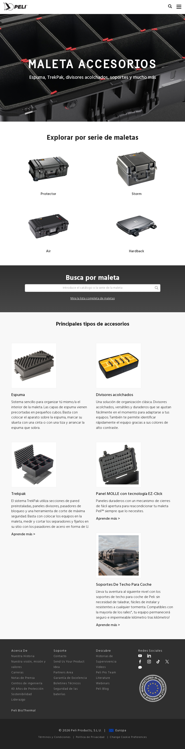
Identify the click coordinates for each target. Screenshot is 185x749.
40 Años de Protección (27, 689)
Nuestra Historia (23, 656)
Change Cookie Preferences (128, 737)
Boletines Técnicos (67, 683)
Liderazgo (18, 699)
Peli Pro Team (106, 672)
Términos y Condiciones (54, 737)
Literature (103, 678)
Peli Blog (102, 689)
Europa (117, 730)
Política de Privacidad (90, 737)
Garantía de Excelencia (70, 678)
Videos (101, 667)
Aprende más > (23, 534)
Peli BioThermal (23, 710)
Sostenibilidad (21, 694)
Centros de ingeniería (26, 683)
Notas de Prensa (23, 678)
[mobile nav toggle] (179, 5)
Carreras (17, 672)
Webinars (103, 683)
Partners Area (63, 672)
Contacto (60, 656)
